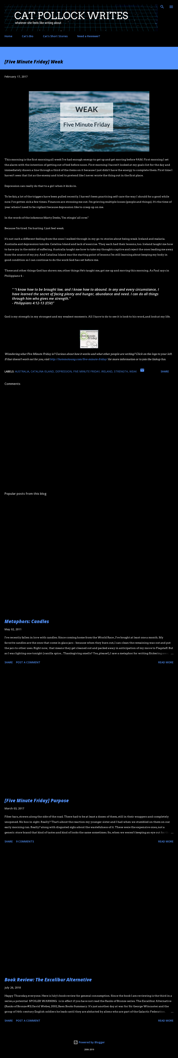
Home (8, 36)
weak (133, 371)
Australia (22, 371)
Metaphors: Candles (27, 621)
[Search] (162, 7)
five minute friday (86, 371)
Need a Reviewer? (88, 36)
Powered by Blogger (89, 1042)
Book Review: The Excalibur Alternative (48, 979)
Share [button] (165, 371)
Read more (165, 662)
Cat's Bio (27, 36)
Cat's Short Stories (55, 36)
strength (121, 371)
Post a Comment (28, 662)
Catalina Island (42, 371)
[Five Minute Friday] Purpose (37, 800)
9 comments (25, 841)
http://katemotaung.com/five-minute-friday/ (78, 359)
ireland (106, 371)
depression (63, 371)
